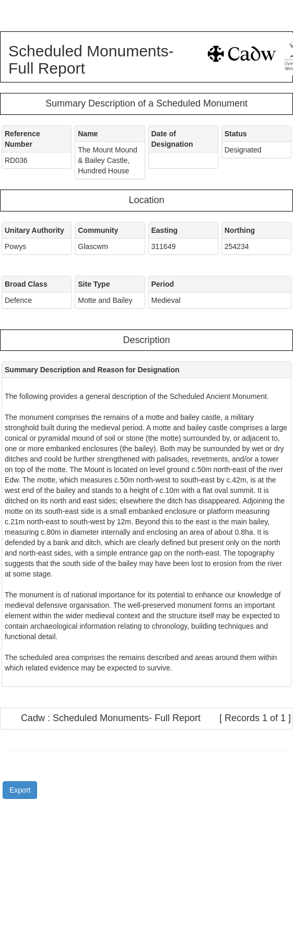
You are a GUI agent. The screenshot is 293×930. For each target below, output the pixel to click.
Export (19, 790)
